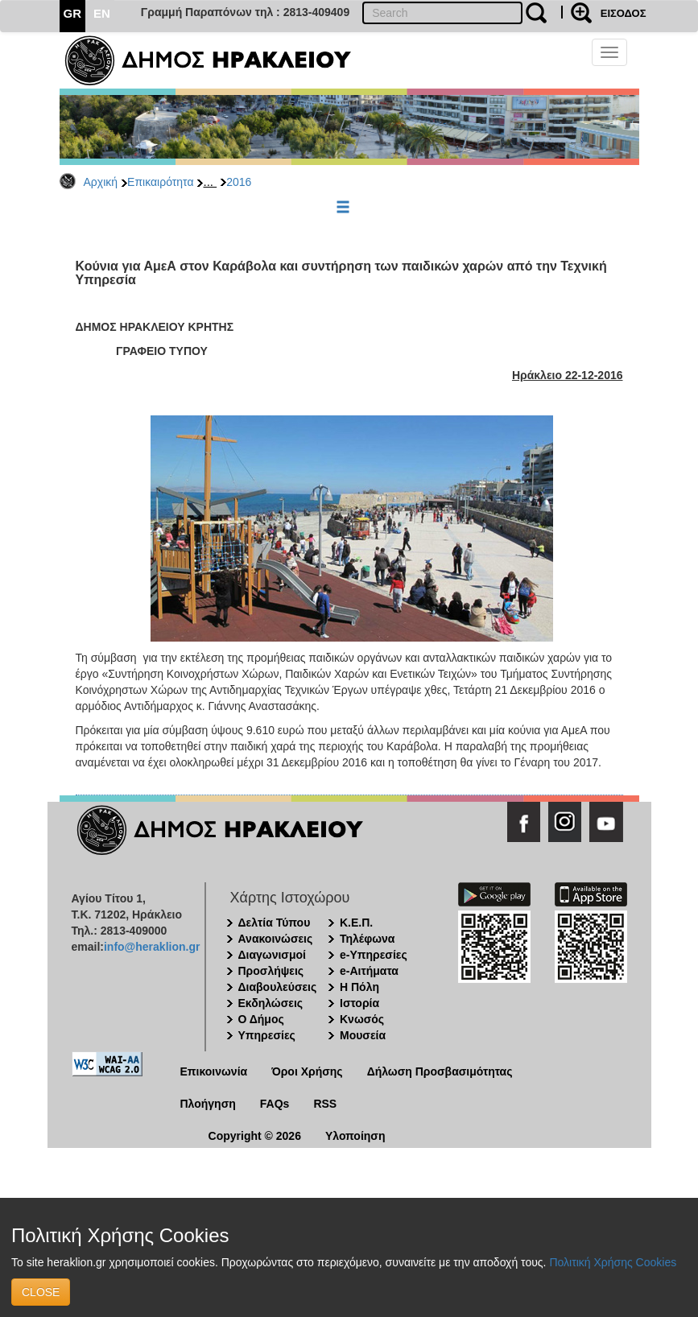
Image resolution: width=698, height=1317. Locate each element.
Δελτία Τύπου (274, 922)
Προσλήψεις (271, 970)
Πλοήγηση (208, 1103)
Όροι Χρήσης (307, 1071)
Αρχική (101, 181)
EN (101, 13)
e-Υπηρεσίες (373, 954)
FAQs (275, 1103)
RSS (325, 1103)
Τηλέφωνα (367, 938)
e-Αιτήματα (369, 970)
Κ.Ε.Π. (356, 922)
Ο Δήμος (261, 1019)
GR (73, 13)
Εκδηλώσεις (271, 1003)
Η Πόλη (359, 987)
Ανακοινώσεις (275, 938)
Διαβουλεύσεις (277, 987)
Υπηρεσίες (266, 1035)
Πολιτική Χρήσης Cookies (612, 1262)
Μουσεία (363, 1035)
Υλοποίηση (355, 1135)
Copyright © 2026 (255, 1135)
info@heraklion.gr (152, 946)
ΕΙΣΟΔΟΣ (623, 13)
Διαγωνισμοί (272, 954)
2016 (238, 181)
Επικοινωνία (214, 1071)
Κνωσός (362, 1019)
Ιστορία (359, 1003)
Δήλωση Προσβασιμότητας (440, 1071)
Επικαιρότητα (160, 181)
